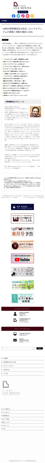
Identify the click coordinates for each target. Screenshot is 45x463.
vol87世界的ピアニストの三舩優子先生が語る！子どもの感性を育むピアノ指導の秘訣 (33, 197)
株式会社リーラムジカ (20, 460)
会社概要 (5, 358)
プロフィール (6, 425)
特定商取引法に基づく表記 (9, 362)
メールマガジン (6, 412)
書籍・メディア (6, 422)
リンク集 (5, 373)
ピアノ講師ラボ (6, 409)
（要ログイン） (16, 186)
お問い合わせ (6, 369)
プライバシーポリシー (8, 366)
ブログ (4, 428)
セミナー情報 (6, 419)
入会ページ (12, 181)
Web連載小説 (6, 415)
